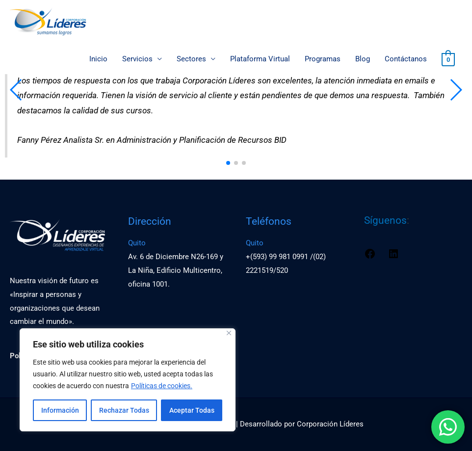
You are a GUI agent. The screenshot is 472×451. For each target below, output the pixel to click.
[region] (128, 379)
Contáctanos (406, 59)
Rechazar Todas (124, 410)
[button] (228, 163)
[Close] (229, 333)
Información (60, 410)
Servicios (137, 59)
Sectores (191, 59)
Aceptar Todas (191, 410)
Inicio (98, 59)
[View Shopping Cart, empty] (448, 59)
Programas (323, 59)
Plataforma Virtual (260, 59)
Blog (362, 59)
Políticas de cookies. (161, 386)
